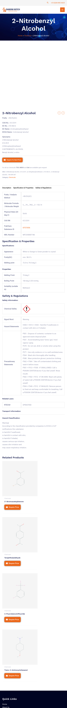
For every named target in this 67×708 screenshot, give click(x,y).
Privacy (38, 697)
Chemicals (12, 178)
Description (6, 188)
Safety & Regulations (43, 188)
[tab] (6, 188)
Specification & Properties (23, 188)
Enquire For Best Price (14, 160)
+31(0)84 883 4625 (58, 3)
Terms (46, 697)
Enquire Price (14, 502)
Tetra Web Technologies (17, 704)
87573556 (26, 228)
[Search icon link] (48, 3)
